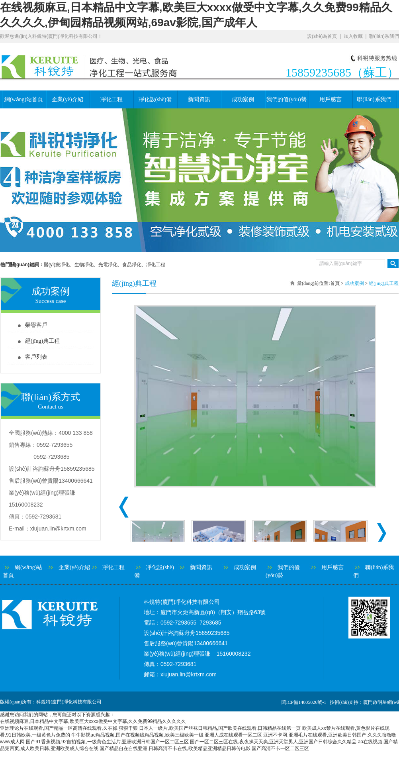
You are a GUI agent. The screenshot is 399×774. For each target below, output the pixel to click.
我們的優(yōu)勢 (286, 99)
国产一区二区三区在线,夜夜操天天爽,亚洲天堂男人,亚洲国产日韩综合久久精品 (273, 742)
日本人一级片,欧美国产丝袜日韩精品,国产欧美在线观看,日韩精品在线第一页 (220, 728)
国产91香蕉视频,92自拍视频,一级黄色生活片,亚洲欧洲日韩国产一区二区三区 (107, 742)
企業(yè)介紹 (67, 99)
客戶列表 (36, 357)
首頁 (335, 283)
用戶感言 (330, 99)
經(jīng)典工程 (42, 341)
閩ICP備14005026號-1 (304, 702)
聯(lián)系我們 (384, 36)
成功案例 (243, 99)
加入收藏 (353, 36)
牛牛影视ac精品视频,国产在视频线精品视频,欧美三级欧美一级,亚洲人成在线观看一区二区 (166, 735)
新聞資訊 (199, 99)
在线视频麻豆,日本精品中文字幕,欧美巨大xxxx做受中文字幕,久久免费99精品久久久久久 (93, 721)
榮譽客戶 (36, 325)
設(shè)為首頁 (322, 36)
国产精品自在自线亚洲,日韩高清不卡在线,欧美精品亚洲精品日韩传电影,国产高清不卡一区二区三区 (204, 748)
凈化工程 (111, 99)
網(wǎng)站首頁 (23, 99)
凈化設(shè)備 (155, 99)
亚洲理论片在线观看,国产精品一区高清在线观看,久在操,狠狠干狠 (69, 728)
